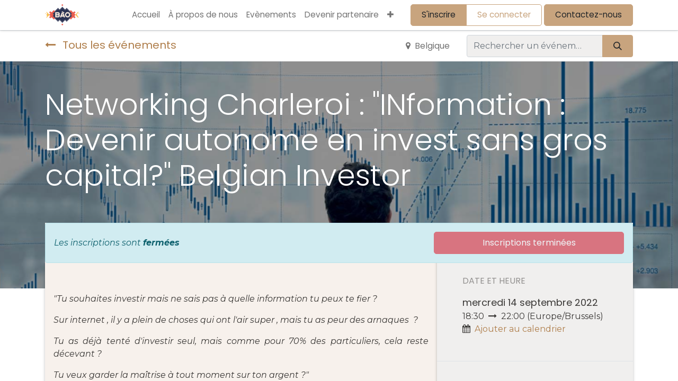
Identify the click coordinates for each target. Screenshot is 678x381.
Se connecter (504, 14)
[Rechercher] (617, 46)
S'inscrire (439, 14)
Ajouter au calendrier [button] (520, 329)
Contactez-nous (588, 14)
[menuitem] (146, 15)
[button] (390, 15)
